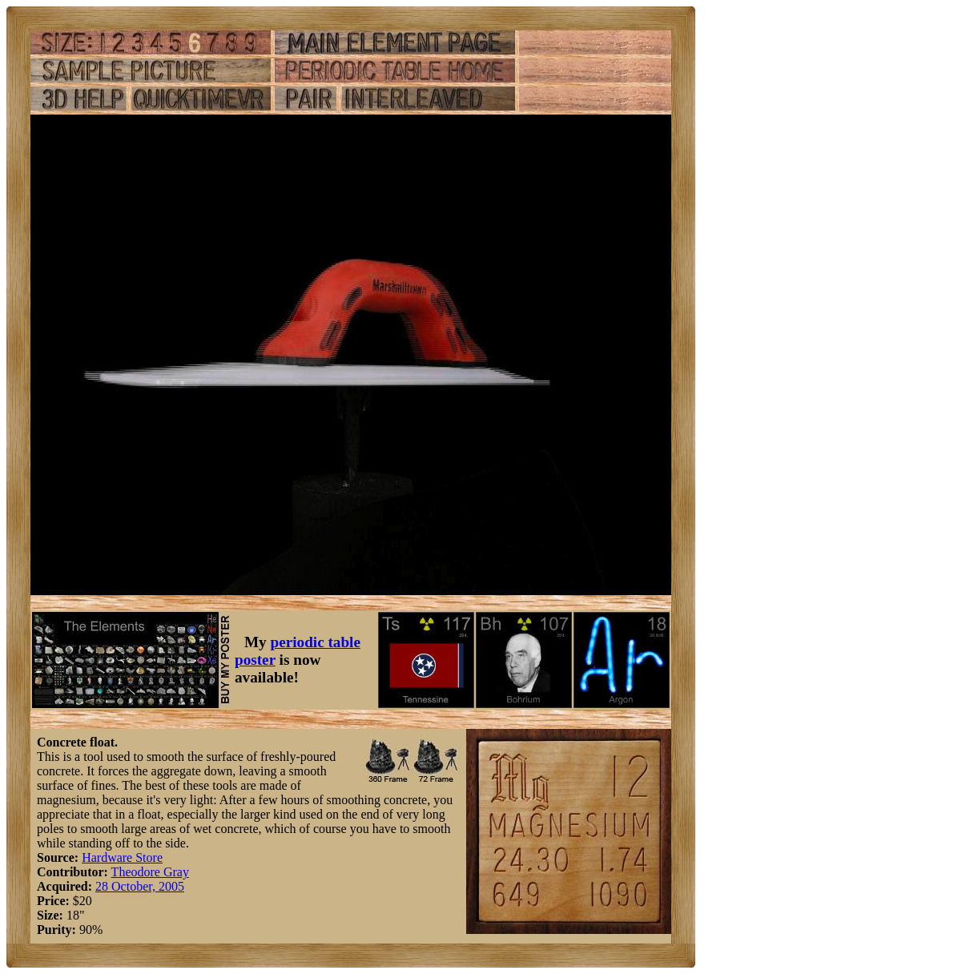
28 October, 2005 (139, 886)
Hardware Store (122, 857)
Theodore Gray (150, 872)
